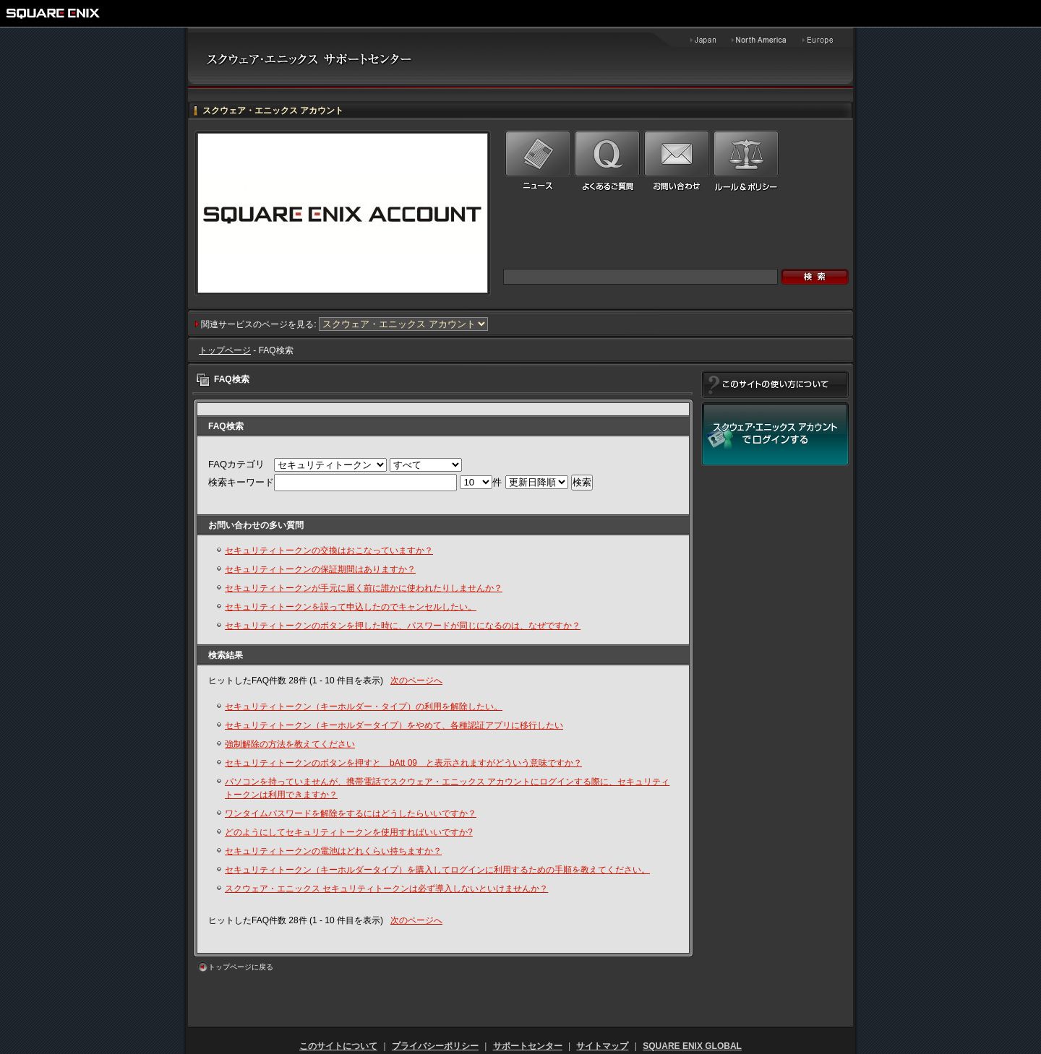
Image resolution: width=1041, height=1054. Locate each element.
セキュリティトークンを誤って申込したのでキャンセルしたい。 (350, 607)
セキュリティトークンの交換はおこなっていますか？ (329, 550)
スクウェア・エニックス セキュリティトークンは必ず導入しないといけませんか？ (386, 889)
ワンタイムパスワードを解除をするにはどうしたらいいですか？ (350, 813)
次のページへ (416, 680)
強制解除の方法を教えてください (290, 744)
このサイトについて (338, 1046)
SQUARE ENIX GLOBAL (692, 1046)
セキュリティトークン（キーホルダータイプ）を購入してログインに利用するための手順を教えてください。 (437, 870)
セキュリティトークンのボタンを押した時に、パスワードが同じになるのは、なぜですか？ (403, 626)
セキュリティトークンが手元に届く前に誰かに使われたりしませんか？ (363, 588)
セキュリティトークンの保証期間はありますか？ (320, 569)
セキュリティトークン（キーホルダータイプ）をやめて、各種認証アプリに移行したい (394, 725)
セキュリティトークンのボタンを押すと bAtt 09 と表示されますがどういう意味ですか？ (403, 763)
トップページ (225, 350)
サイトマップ (602, 1046)
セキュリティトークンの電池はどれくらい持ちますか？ (333, 851)
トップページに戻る (240, 967)
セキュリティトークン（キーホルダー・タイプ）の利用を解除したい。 (363, 706)
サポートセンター (527, 1046)
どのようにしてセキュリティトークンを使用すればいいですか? (349, 832)
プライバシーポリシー (435, 1046)
